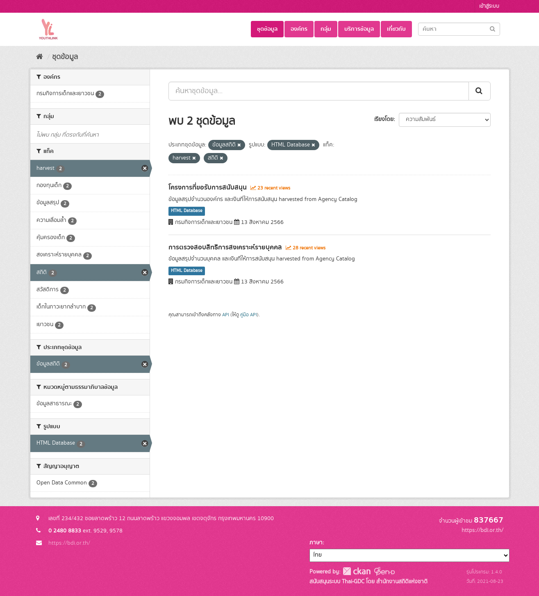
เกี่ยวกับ (396, 29)
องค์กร (299, 29)
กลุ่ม (326, 29)
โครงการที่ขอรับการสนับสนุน (207, 187)
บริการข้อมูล (359, 29)
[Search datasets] (459, 29)
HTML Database (186, 211)
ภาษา (316, 543)
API (225, 314)
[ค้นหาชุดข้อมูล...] (318, 91)
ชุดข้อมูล (267, 29)
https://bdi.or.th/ (69, 543)
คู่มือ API (248, 314)
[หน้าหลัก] (39, 57)
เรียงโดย (383, 119)
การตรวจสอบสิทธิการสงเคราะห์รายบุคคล (225, 247)
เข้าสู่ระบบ (489, 6)
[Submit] (492, 28)
